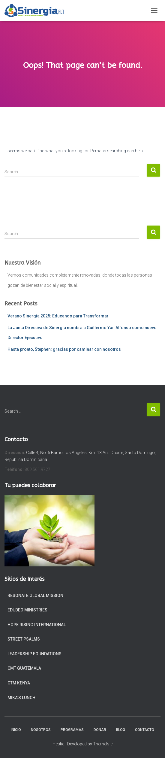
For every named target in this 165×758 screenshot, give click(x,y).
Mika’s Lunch (21, 697)
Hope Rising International (37, 624)
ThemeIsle (102, 743)
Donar (100, 730)
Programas (72, 730)
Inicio (16, 730)
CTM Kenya (19, 683)
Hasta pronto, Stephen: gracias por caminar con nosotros (64, 349)
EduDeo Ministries (27, 610)
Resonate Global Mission (35, 595)
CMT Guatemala (24, 668)
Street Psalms (24, 639)
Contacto (144, 730)
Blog (120, 730)
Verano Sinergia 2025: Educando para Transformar (58, 316)
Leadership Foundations (35, 653)
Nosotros (41, 730)
